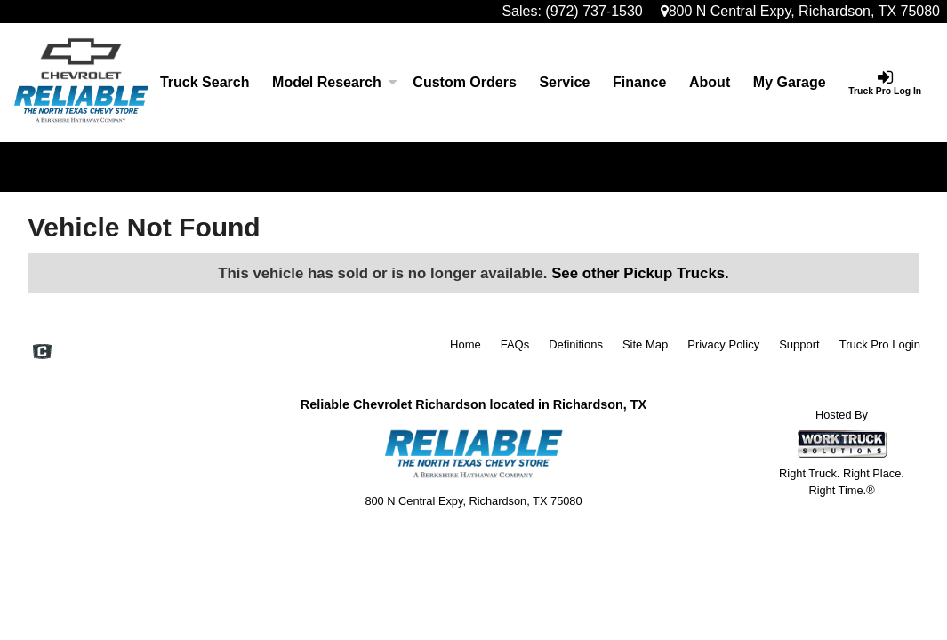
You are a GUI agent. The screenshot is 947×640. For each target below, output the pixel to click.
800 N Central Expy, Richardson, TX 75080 (800, 11)
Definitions (576, 344)
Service (564, 82)
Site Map (645, 344)
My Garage (789, 82)
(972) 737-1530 (593, 11)
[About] (710, 82)
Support (799, 344)
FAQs (515, 344)
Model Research (331, 82)
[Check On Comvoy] (42, 353)
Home (465, 344)
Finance (639, 82)
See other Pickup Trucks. (640, 273)
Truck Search (205, 82)
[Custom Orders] (465, 82)
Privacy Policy (723, 344)
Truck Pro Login (879, 344)
